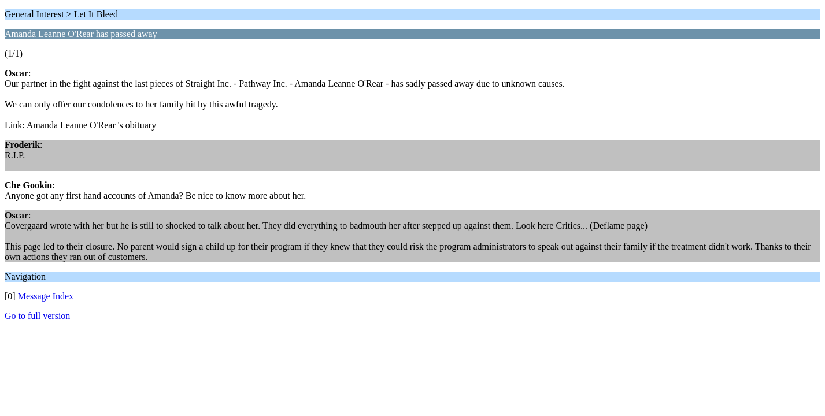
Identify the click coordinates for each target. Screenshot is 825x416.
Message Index (45, 296)
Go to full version (37, 316)
